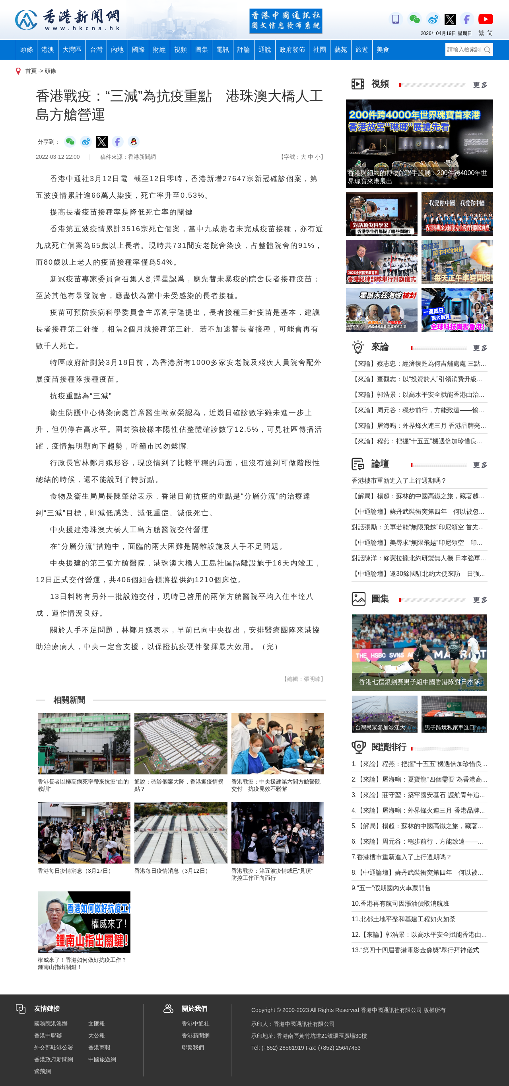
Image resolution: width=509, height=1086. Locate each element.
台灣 (96, 49)
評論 (243, 49)
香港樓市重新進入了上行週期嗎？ (399, 480)
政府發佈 (292, 49)
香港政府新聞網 (53, 1059)
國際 (138, 49)
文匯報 (96, 1023)
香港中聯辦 (48, 1035)
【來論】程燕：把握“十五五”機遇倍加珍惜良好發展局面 (430, 441)
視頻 (180, 49)
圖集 (201, 49)
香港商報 (99, 1047)
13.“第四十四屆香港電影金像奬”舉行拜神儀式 (415, 950)
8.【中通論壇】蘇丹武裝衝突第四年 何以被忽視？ (424, 872)
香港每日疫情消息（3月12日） (172, 871)
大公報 (96, 1035)
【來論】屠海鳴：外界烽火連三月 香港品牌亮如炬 (422, 425)
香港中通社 (196, 1023)
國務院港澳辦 (51, 1023)
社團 (319, 49)
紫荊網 (42, 1071)
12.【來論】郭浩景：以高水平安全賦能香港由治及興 (426, 934)
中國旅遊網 (102, 1059)
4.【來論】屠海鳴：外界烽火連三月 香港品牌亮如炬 (425, 810)
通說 (264, 49)
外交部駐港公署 (53, 1047)
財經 (159, 49)
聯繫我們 (193, 1047)
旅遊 (362, 49)
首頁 (31, 71)
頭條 (26, 49)
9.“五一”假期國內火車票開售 (391, 888)
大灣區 (72, 49)
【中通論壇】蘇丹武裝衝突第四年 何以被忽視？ (422, 511)
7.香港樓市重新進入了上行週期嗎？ (402, 857)
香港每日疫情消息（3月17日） (76, 871)
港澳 (47, 49)
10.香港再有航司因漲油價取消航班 (400, 903)
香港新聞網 (196, 1035)
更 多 (480, 85)
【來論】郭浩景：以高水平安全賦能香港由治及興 (422, 394)
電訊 (222, 49)
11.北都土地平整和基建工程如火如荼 (404, 919)
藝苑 (340, 49)
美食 (383, 49)
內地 (117, 49)
